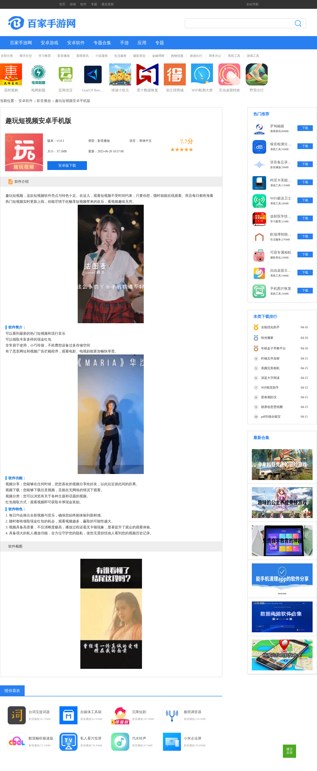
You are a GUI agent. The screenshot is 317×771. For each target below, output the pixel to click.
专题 (94, 4)
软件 (83, 4)
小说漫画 (101, 55)
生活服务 (120, 55)
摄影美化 (139, 55)
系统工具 (234, 55)
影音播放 (63, 55)
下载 (305, 128)
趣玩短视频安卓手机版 (72, 101)
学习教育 (45, 55)
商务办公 (215, 55)
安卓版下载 (67, 165)
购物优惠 (177, 55)
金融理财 (158, 55)
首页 (62, 4)
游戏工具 (253, 55)
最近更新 (107, 4)
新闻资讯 (82, 55)
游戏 (73, 4)
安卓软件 (76, 42)
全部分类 (7, 55)
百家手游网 (21, 42)
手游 (124, 42)
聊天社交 (26, 55)
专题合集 (102, 42)
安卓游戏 (49, 42)
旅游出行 (196, 55)
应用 (142, 42)
